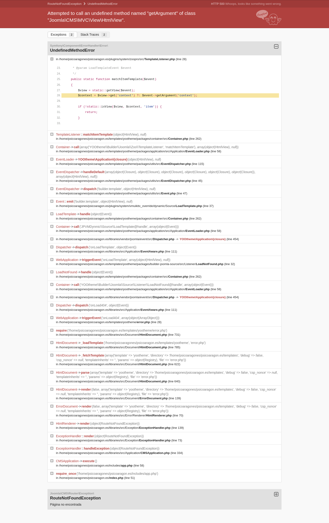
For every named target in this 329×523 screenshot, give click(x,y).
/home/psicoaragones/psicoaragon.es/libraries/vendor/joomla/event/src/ (117, 239)
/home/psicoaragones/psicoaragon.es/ (91, 478)
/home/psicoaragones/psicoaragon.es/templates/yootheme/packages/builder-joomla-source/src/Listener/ (141, 264)
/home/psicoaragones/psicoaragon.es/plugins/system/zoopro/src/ (117, 59)
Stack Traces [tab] (93, 35)
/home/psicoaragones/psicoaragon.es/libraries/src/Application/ (112, 251)
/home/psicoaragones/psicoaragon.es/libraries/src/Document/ (113, 334)
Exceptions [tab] (62, 35)
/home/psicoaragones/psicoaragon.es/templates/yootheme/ (105, 322)
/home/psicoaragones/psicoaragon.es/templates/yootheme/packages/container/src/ (124, 138)
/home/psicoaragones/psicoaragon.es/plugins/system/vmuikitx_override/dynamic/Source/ (131, 206)
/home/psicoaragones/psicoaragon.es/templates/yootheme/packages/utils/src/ (125, 164)
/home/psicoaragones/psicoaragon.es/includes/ (96, 465)
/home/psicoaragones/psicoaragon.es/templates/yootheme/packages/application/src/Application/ (135, 151)
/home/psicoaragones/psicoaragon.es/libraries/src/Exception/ (115, 427)
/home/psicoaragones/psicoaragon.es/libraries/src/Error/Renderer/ (115, 415)
